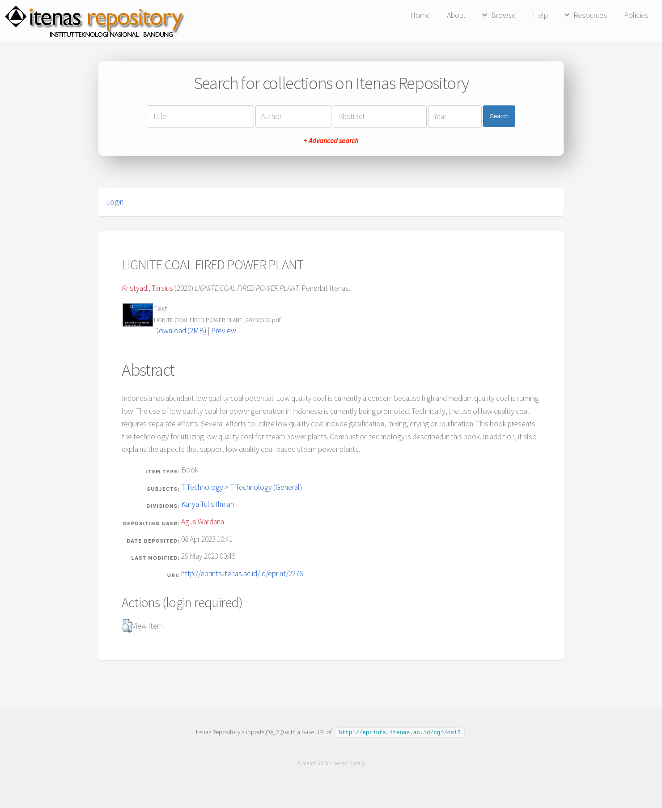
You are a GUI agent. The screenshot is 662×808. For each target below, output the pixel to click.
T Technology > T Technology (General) (241, 487)
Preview (223, 331)
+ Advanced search (331, 140)
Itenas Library (349, 762)
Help (540, 15)
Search (499, 116)
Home (420, 15)
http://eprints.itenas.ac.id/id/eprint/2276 (242, 573)
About (456, 15)
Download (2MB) (180, 331)
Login (114, 202)
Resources (590, 15)
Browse (503, 15)
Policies (636, 15)
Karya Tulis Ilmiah (207, 504)
